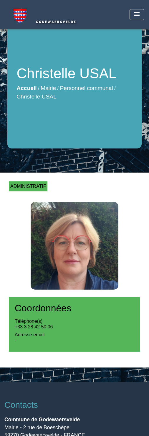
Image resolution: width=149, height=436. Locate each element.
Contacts (21, 405)
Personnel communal (86, 88)
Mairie (48, 88)
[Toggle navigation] (137, 14)
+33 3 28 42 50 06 (34, 326)
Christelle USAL (36, 96)
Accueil (26, 88)
